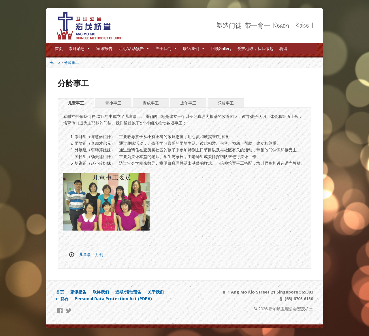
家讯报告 (104, 48)
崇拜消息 (80, 48)
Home (55, 62)
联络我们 (194, 48)
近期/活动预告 (134, 48)
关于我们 (166, 48)
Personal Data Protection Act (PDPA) (113, 298)
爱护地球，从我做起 (255, 48)
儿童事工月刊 (91, 254)
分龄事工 (71, 62)
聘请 (283, 48)
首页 (59, 48)
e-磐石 (62, 298)
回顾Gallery (221, 48)
